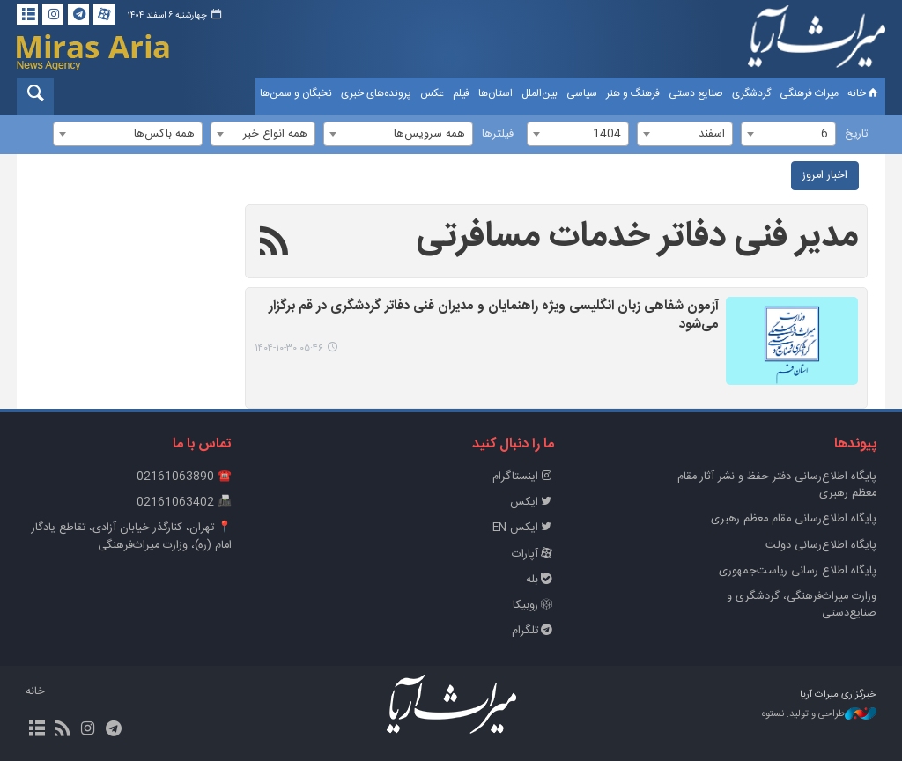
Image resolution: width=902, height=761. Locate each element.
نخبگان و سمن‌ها (296, 93)
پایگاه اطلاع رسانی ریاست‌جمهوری (797, 571)
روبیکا (533, 605)
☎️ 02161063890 (184, 477)
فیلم (461, 93)
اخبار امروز (824, 175)
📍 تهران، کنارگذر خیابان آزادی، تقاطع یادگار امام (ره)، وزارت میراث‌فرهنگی (132, 536)
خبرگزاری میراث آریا (816, 41)
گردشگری (751, 93)
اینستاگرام (523, 477)
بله (540, 580)
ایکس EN (523, 528)
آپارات (533, 554)
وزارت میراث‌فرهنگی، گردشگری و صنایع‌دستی (801, 605)
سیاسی (581, 93)
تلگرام (533, 631)
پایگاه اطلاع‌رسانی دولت (820, 545)
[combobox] (788, 134)
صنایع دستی (696, 93)
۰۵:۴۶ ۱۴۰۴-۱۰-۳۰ (289, 348)
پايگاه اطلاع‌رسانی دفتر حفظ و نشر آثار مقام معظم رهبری (776, 485)
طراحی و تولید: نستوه (819, 714)
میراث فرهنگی (809, 93)
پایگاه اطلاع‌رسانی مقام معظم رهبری (793, 519)
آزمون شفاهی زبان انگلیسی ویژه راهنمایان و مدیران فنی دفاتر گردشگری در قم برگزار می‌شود (494, 316)
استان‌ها (495, 93)
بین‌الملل (539, 93)
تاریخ (856, 134)
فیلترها (498, 134)
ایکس (532, 502)
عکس (432, 93)
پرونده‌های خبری (376, 93)
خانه (864, 93)
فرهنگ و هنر (633, 93)
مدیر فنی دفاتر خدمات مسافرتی (637, 237)
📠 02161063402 (184, 502)
